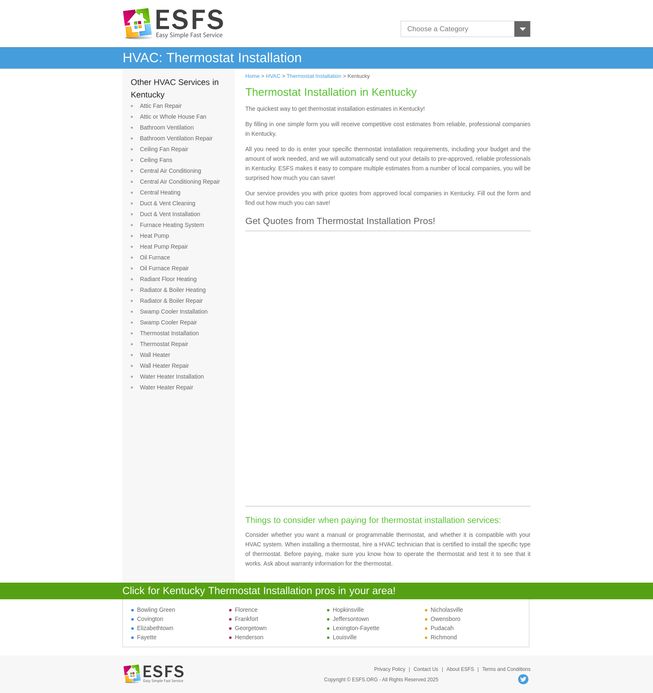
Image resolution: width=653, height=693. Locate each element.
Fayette (144, 637)
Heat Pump (154, 235)
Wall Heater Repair (164, 365)
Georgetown (248, 628)
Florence (243, 609)
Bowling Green (153, 609)
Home (252, 76)
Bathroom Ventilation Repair (176, 138)
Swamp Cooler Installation (174, 311)
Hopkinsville (345, 609)
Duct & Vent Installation (170, 214)
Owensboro (443, 619)
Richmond (441, 637)
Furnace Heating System (172, 225)
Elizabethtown (152, 628)
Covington (147, 619)
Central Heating (160, 192)
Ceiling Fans (156, 160)
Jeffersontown (348, 619)
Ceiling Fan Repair (164, 149)
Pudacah (439, 628)
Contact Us (426, 669)
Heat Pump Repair (164, 246)
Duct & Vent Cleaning (167, 203)
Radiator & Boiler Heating (173, 290)
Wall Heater (155, 354)
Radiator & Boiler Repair (171, 300)
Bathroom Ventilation (167, 127)
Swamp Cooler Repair (168, 322)
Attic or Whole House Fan (173, 116)
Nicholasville (444, 609)
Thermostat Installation (169, 333)
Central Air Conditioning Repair (180, 181)
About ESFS (460, 669)
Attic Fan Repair (161, 105)
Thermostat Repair (164, 344)
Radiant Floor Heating (168, 279)
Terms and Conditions (506, 669)
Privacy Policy (389, 669)
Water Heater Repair (166, 387)
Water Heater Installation (172, 376)
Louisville (342, 637)
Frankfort (243, 619)
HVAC (273, 76)
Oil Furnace (155, 257)
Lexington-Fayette (353, 628)
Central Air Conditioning (170, 170)
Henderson (246, 637)
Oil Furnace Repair (164, 268)
